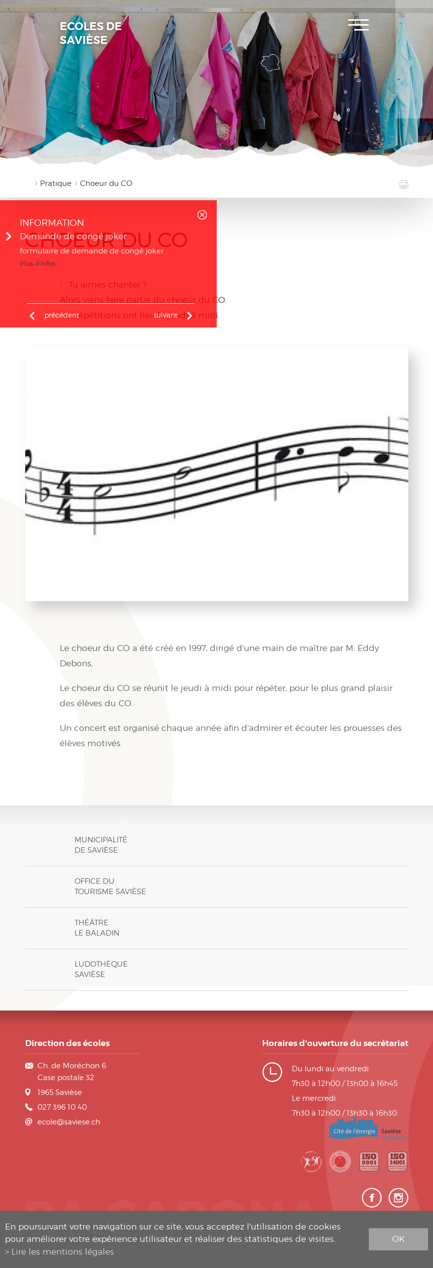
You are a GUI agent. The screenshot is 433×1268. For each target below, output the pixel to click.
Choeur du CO (106, 183)
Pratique (56, 183)
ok (398, 1239)
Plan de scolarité (414, 44)
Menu (358, 25)
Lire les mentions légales (62, 1252)
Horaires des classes (414, 74)
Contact (414, 103)
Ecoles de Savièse (91, 33)
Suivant (165, 315)
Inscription (414, 15)
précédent (61, 315)
